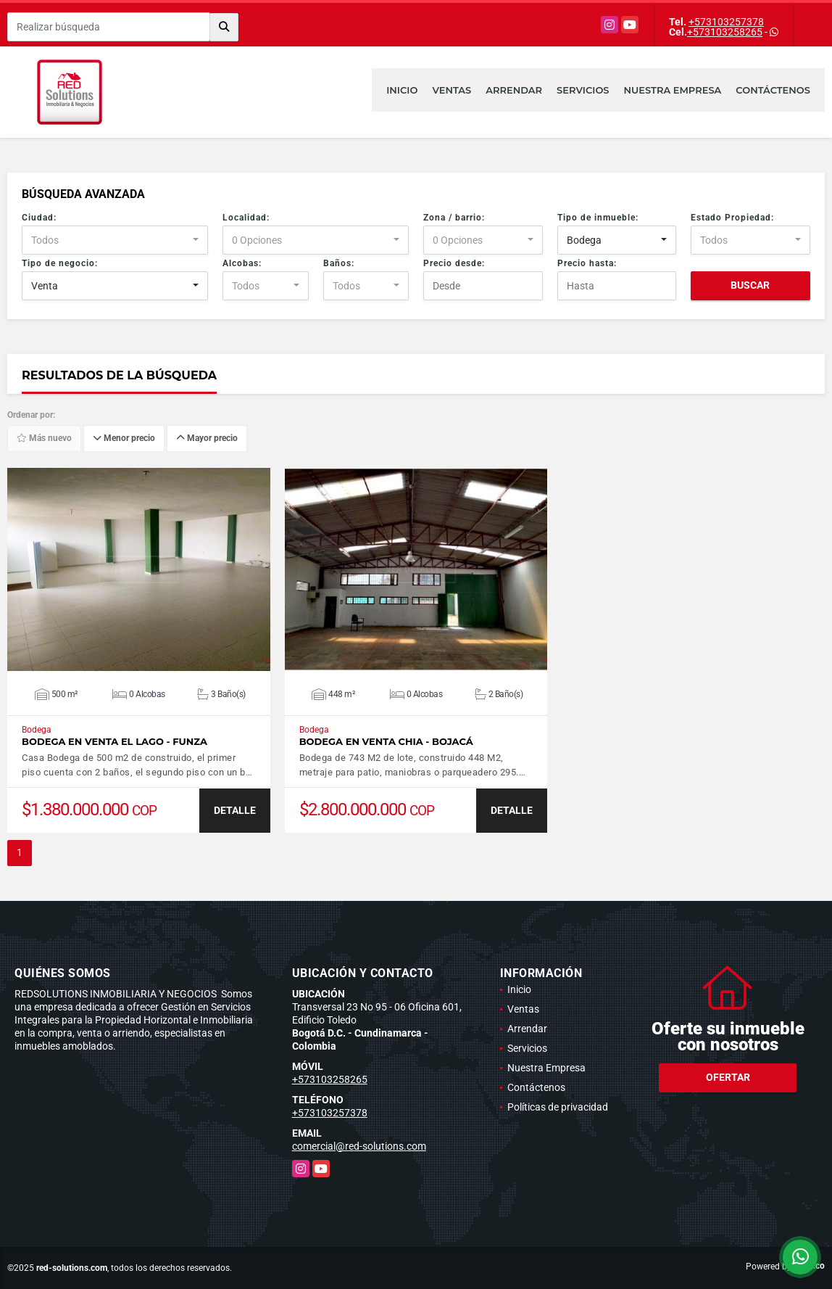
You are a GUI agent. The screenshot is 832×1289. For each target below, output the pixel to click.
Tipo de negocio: (60, 263)
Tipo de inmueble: (597, 218)
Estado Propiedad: (732, 218)
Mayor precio (207, 439)
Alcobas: (242, 263)
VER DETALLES (139, 569)
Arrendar (514, 90)
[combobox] (115, 240)
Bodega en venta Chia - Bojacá (386, 741)
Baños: (338, 263)
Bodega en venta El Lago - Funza (114, 741)
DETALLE (235, 810)
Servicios (583, 90)
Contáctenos (773, 90)
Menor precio (124, 439)
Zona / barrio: (454, 218)
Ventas (451, 90)
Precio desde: (454, 263)
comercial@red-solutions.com (359, 1146)
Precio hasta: (587, 263)
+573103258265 (724, 32)
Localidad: (246, 218)
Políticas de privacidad (557, 1107)
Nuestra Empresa (673, 90)
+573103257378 (726, 22)
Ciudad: (39, 218)
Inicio (401, 90)
